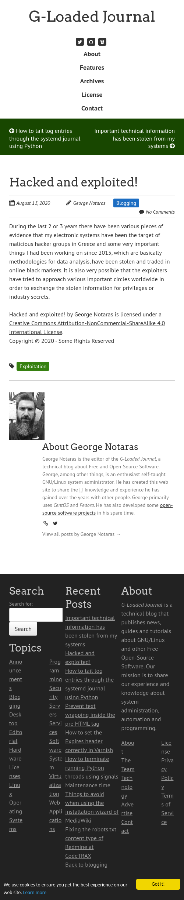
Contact (92, 108)
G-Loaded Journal (92, 16)
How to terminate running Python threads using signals (91, 767)
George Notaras (89, 203)
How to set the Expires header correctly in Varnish (89, 741)
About (92, 54)
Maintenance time (87, 785)
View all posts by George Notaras (81, 534)
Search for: (21, 603)
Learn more (34, 892)
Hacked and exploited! (73, 182)
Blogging (126, 203)
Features (92, 67)
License (91, 94)
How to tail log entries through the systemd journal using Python (44, 138)
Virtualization (55, 784)
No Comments (160, 211)
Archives (92, 81)
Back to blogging (86, 864)
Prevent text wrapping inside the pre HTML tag (90, 714)
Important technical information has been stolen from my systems (134, 138)
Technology (127, 786)
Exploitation (33, 366)
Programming (55, 670)
